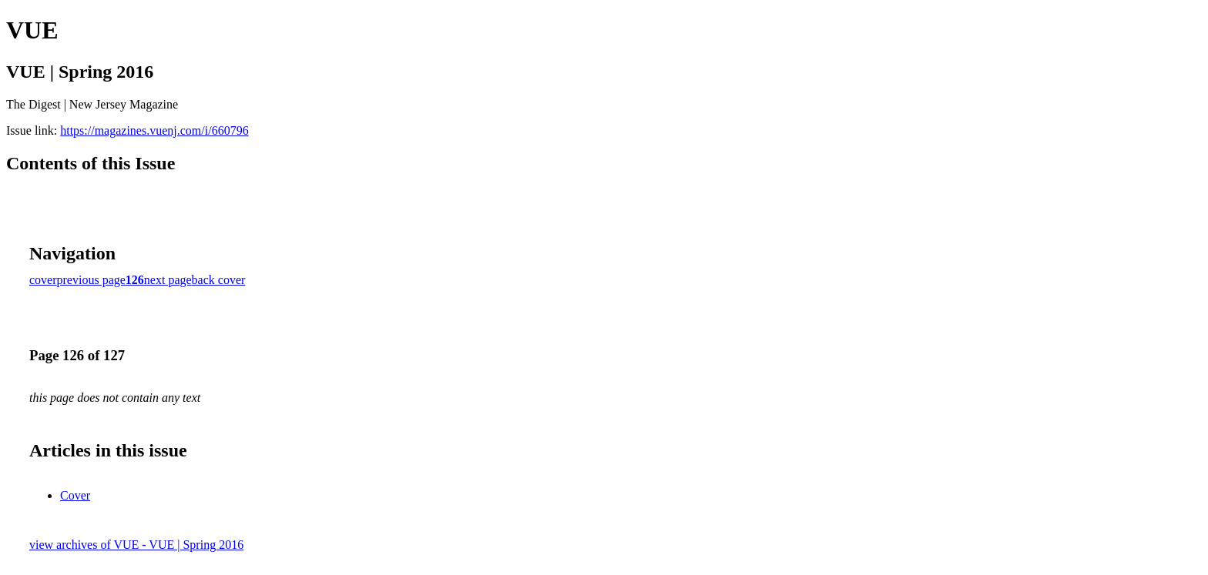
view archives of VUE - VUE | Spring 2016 (136, 544)
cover (43, 279)
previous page (91, 279)
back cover (219, 279)
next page (168, 279)
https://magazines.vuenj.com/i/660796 (154, 130)
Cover (75, 495)
